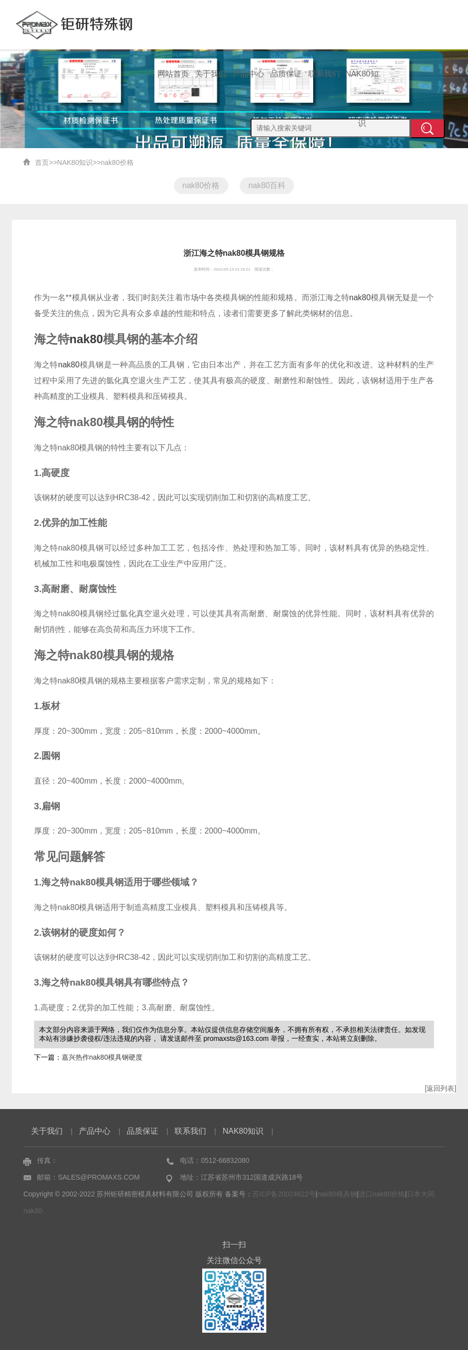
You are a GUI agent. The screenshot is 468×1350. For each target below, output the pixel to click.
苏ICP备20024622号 (284, 1194)
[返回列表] (440, 1088)
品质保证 (286, 74)
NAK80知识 (361, 84)
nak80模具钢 (337, 1194)
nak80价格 (117, 162)
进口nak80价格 (382, 1194)
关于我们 (210, 74)
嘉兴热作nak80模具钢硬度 (102, 1057)
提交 (427, 128)
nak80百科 (267, 185)
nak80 (360, 297)
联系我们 (324, 74)
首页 (42, 162)
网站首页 (173, 74)
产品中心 (248, 74)
